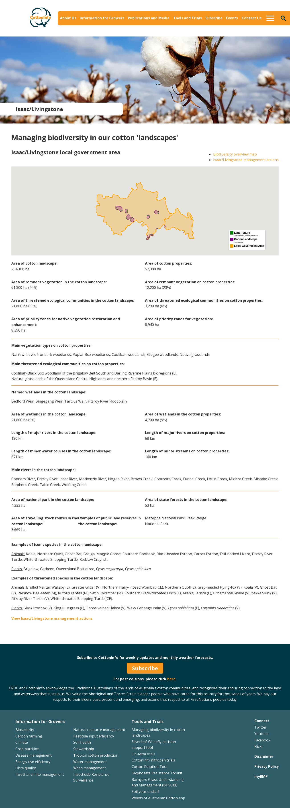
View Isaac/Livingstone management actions (51, 618)
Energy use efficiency (32, 761)
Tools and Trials (187, 18)
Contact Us (251, 18)
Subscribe (214, 18)
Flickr (258, 746)
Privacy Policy (266, 766)
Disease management (33, 755)
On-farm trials (143, 753)
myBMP (261, 776)
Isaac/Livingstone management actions (246, 159)
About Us (68, 18)
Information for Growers (102, 18)
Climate (21, 742)
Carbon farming (28, 736)
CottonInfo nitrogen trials (153, 760)
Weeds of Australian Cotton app (158, 798)
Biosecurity (24, 729)
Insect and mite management (39, 774)
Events (232, 18)
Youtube (261, 733)
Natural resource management (99, 729)
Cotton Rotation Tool (149, 766)
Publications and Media (149, 18)
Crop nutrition (27, 748)
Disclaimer (263, 756)
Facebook (262, 740)
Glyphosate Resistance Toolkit (157, 773)
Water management (90, 761)
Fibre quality (25, 767)
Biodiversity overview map (235, 154)
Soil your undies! (145, 791)
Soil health (82, 742)
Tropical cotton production (95, 755)
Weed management (89, 767)
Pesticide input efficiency (93, 736)
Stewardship (83, 748)
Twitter (260, 727)
